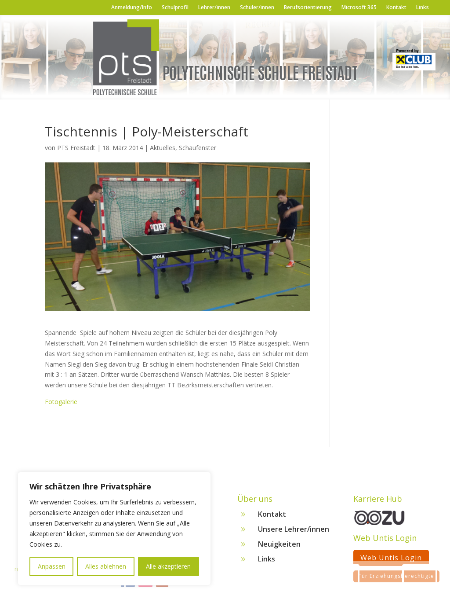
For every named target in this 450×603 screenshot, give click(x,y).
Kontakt (396, 7)
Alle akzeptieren (168, 566)
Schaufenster (197, 147)
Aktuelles (162, 147)
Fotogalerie (61, 401)
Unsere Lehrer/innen (293, 532)
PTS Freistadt (76, 147)
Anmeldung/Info (131, 7)
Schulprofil (175, 7)
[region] (114, 528)
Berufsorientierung (308, 7)
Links (422, 7)
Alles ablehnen (105, 566)
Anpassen (51, 566)
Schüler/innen (257, 7)
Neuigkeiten (279, 547)
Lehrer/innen (214, 7)
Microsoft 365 (359, 7)
